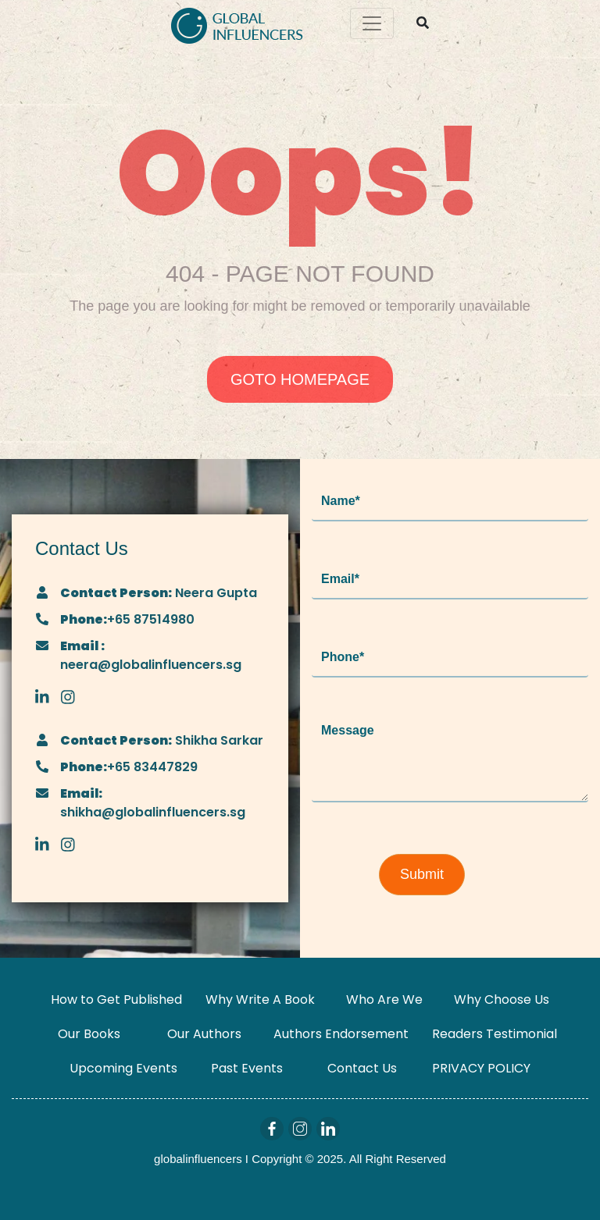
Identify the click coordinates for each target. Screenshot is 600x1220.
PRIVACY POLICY (481, 1068)
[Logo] (237, 24)
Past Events (247, 1068)
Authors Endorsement (341, 1034)
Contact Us (362, 1068)
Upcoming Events (123, 1068)
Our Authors (204, 1034)
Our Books (89, 1034)
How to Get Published (116, 999)
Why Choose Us (501, 999)
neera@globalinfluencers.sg (150, 665)
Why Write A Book (260, 999)
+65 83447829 (152, 767)
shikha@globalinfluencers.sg (152, 812)
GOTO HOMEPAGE (300, 379)
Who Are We (384, 999)
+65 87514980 (151, 619)
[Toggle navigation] (372, 23)
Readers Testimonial (494, 1034)
